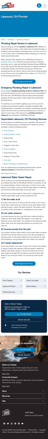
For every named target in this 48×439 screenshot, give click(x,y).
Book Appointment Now (24, 81)
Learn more (5, 374)
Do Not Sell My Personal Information (14, 430)
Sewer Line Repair (33, 280)
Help (4, 401)
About (4, 391)
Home (3, 39)
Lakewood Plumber (9, 286)
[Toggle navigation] (44, 5)
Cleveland (11, 39)
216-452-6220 (40, 73)
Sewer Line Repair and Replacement (16, 164)
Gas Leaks (7, 160)
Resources (6, 396)
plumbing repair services (9, 62)
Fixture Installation (10, 149)
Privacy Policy (32, 430)
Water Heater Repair (10, 142)
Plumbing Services (9, 292)
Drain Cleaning (9, 130)
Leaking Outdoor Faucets (12, 134)
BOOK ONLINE (24, 320)
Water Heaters (31, 286)
